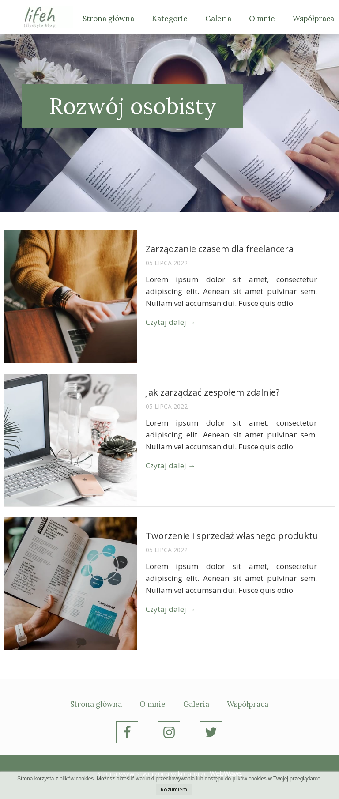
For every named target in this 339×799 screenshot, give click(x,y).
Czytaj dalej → (171, 322)
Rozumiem (174, 789)
